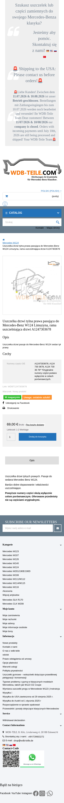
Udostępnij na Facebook (18, 403)
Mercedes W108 (11, 575)
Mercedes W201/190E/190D (16, 571)
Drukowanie (13, 408)
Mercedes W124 (11, 567)
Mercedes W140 (11, 563)
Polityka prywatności (13, 670)
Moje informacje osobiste (15, 627)
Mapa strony (53, 227)
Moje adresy (9, 623)
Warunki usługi (10, 666)
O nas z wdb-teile (11, 650)
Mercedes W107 (11, 555)
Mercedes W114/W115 (14, 583)
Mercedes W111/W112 (14, 579)
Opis (32, 460)
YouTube (16, 793)
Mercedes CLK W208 (13, 603)
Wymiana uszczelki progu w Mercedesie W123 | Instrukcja (31, 688)
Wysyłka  (7, 692)
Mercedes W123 (11, 551)
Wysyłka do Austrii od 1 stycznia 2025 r (22, 700)
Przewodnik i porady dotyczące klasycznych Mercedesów (31, 708)
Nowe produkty (10, 643)
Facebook (5, 793)
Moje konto (8, 609)
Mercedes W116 (11, 587)
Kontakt (39, 227)
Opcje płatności (10, 662)
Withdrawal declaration (14, 720)
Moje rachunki (9, 619)
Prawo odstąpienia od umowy (17, 659)
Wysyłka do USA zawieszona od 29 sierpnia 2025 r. (28, 696)
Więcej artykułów (11, 595)
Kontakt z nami (10, 647)
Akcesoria (7, 591)
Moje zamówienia (11, 615)
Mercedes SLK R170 (13, 599)
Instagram (27, 793)
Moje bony (8, 631)
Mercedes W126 (11, 559)
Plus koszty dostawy (35, 425)
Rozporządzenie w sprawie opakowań (21, 704)
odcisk (6, 654)
